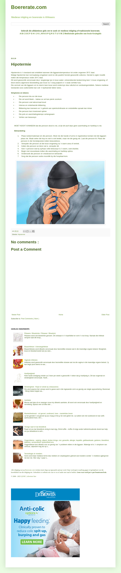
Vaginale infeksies (31, 360)
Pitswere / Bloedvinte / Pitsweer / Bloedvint (40, 333)
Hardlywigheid (29, 373)
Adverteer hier (31, 476)
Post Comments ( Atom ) (30, 319)
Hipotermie (21, 234)
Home (61, 315)
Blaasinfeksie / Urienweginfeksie (36, 347)
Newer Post (16, 315)
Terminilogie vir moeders (33, 454)
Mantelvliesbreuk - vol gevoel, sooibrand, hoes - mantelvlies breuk (48, 413)
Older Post (105, 315)
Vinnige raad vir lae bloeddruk (35, 427)
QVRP (23, 476)
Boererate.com (29, 7)
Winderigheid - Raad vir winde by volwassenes (41, 387)
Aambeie (27, 400)
